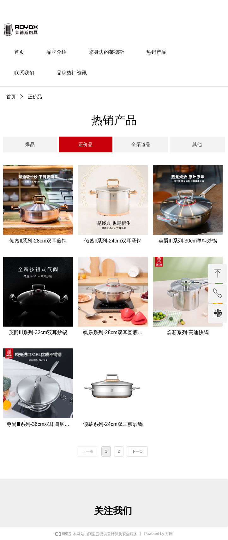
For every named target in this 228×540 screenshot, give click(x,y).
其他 (197, 144)
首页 (11, 96)
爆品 (30, 144)
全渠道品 (140, 144)
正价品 (85, 144)
